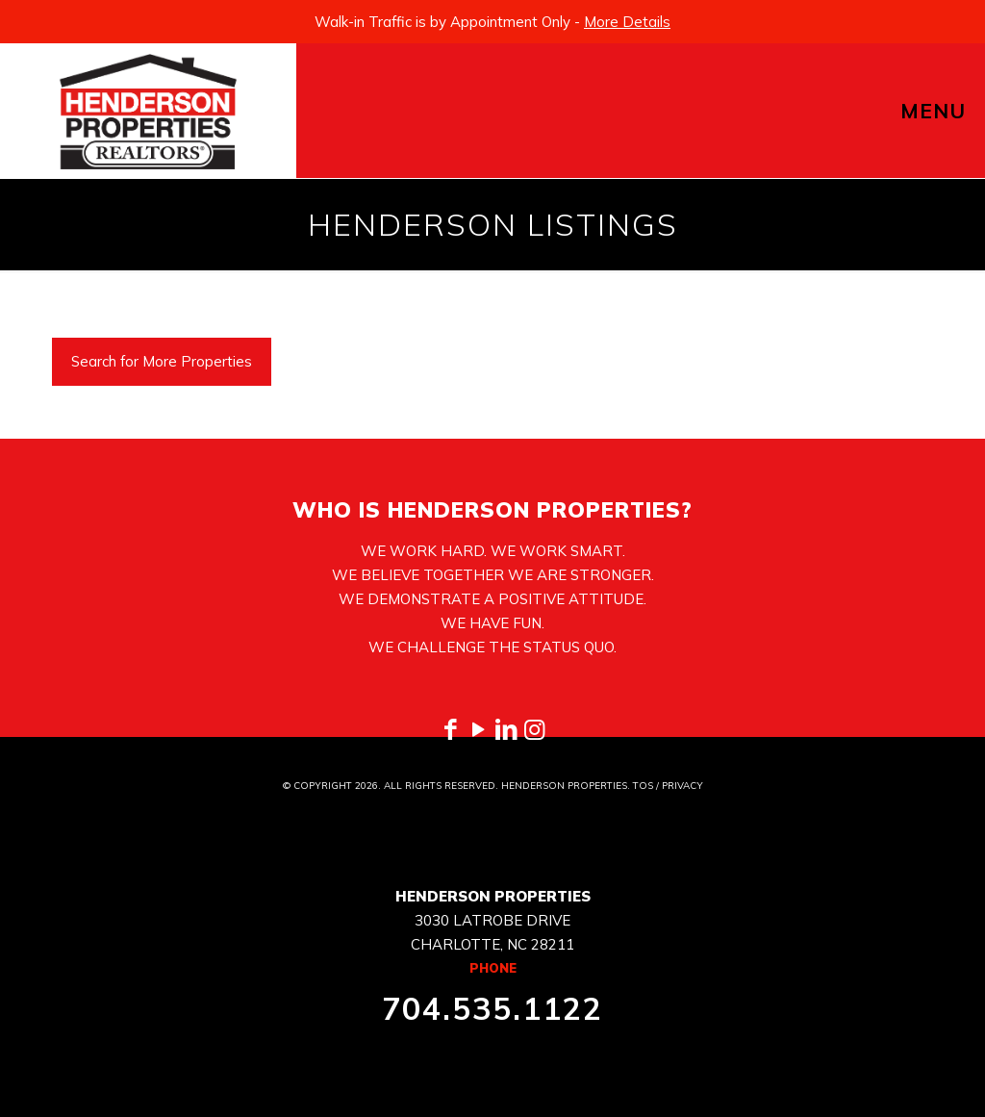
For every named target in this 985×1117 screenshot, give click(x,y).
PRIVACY (682, 785)
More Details (627, 22)
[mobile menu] (954, 110)
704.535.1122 (492, 1008)
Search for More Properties (161, 361)
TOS (643, 785)
